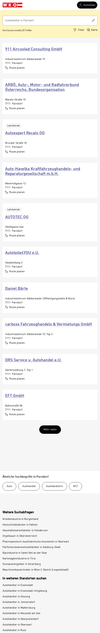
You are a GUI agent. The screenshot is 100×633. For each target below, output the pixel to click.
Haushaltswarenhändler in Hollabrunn (25, 530)
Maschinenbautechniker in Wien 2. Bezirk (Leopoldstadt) (35, 570)
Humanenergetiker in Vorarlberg (22, 564)
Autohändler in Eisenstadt (18, 585)
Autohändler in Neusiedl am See (21, 613)
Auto (9, 486)
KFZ (75, 486)
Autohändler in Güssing (16, 596)
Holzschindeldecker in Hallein (20, 525)
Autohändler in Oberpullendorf (21, 619)
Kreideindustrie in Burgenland (20, 519)
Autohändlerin (54, 486)
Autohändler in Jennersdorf (19, 602)
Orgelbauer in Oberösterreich (20, 536)
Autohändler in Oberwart (17, 624)
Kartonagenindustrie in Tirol (19, 558)
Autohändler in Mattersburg (19, 608)
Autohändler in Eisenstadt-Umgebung (25, 591)
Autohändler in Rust (14, 630)
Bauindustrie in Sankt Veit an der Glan (25, 553)
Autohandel (29, 486)
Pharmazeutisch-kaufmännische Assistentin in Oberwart (36, 541)
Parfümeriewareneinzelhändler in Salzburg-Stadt (31, 547)
